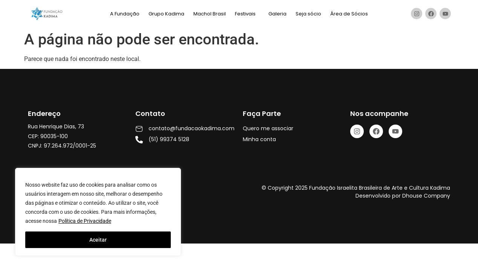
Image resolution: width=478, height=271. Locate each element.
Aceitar (98, 240)
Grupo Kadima (166, 13)
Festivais (245, 13)
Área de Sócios (349, 13)
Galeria (277, 13)
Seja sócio (308, 13)
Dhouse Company (426, 195)
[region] (98, 212)
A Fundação (124, 13)
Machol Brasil (209, 13)
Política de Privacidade (84, 221)
